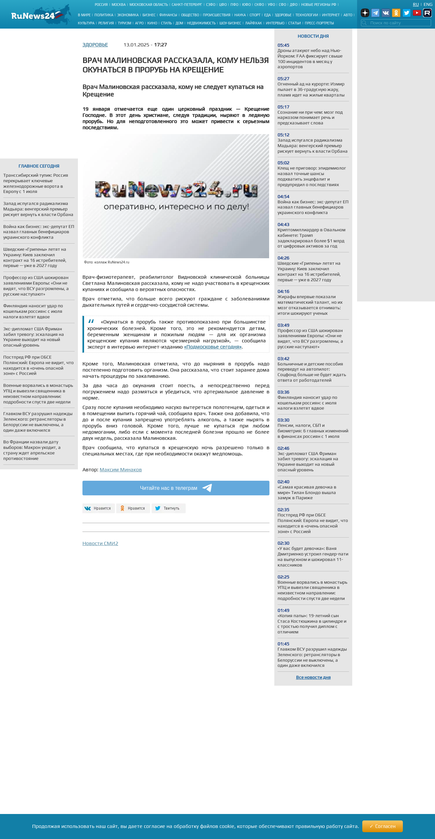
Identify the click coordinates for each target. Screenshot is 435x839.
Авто (347, 15)
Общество (190, 15)
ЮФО (246, 4)
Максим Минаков (121, 469)
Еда (267, 15)
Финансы (168, 15)
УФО (271, 4)
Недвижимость (201, 23)
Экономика (128, 15)
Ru (416, 4)
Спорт (255, 15)
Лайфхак (253, 23)
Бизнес (149, 15)
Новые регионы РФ (318, 4)
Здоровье (283, 15)
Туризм (124, 23)
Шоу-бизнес (230, 23)
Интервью (275, 23)
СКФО (259, 4)
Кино (152, 23)
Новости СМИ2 (100, 543)
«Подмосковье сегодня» (213, 347)
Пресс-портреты (319, 23)
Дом (179, 23)
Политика (103, 15)
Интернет (331, 15)
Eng (428, 4)
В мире (84, 15)
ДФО (293, 4)
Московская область (149, 4)
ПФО (234, 4)
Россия (101, 4)
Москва (119, 4)
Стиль (166, 23)
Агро (139, 23)
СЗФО (210, 4)
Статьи (294, 23)
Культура (86, 23)
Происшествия (216, 15)
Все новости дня (313, 677)
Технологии (306, 15)
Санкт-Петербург (187, 4)
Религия (106, 23)
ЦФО (223, 4)
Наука (240, 15)
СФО (282, 4)
